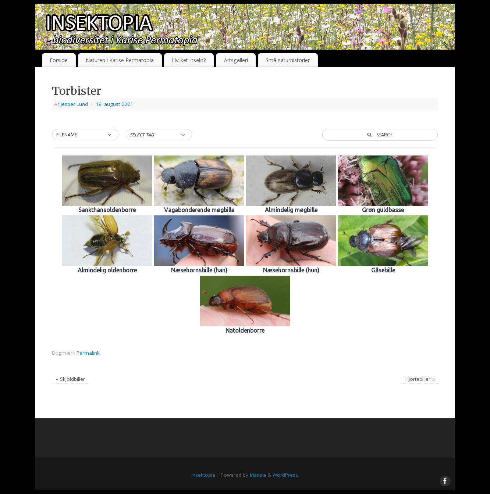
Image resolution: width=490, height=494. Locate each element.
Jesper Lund (74, 104)
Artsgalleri (236, 60)
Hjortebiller (419, 379)
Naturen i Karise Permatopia (120, 60)
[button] (85, 134)
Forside (59, 60)
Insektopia (203, 475)
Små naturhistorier (288, 60)
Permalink (88, 353)
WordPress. (286, 475)
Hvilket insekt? (189, 60)
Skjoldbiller (70, 379)
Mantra (258, 475)
